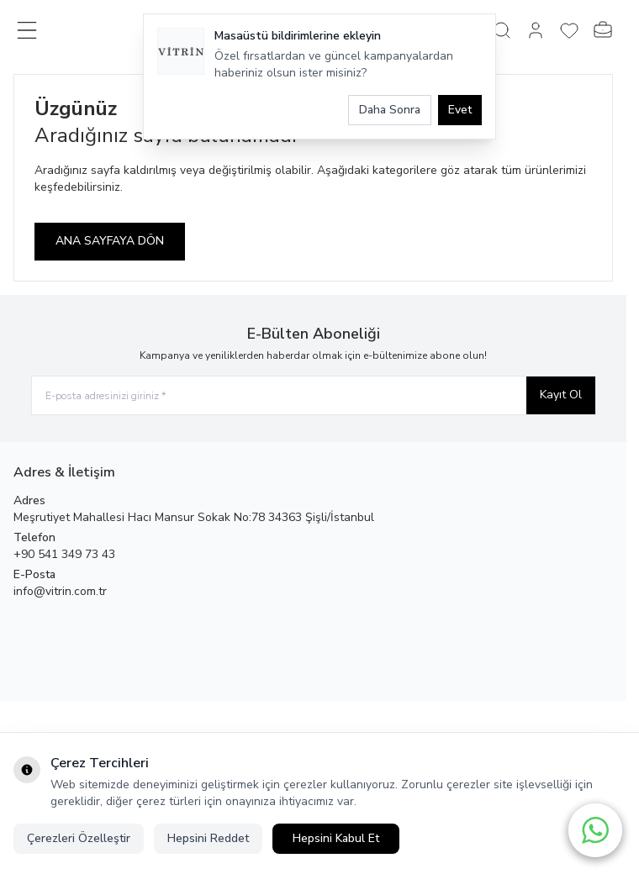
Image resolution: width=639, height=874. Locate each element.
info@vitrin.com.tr (60, 591)
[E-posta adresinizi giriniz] (313, 395)
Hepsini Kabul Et (336, 838)
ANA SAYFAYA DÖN (109, 241)
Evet (460, 110)
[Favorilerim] (569, 30)
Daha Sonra (389, 110)
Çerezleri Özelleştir (78, 838)
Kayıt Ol (561, 395)
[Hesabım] (535, 30)
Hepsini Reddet (208, 838)
